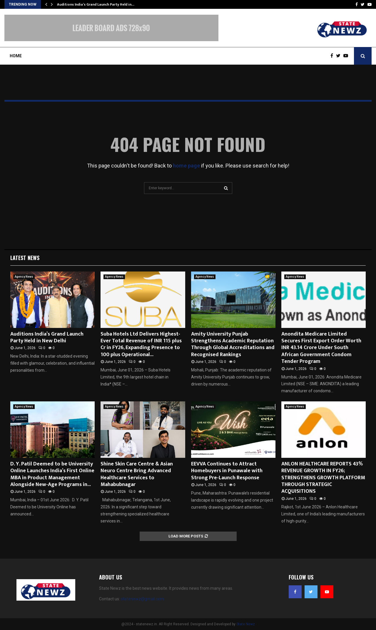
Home (16, 55)
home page (186, 165)
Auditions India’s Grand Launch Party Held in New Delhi (46, 337)
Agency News (24, 276)
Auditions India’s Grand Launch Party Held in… (95, 4)
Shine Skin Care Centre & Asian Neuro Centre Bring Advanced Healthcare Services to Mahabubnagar (137, 474)
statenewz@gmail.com (142, 599)
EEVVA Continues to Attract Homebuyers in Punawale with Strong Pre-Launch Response (227, 471)
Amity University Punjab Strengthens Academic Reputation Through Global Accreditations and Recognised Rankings (233, 344)
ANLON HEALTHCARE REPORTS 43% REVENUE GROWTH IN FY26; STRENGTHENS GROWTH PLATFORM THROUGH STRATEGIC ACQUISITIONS (323, 478)
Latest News (24, 258)
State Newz (245, 624)
